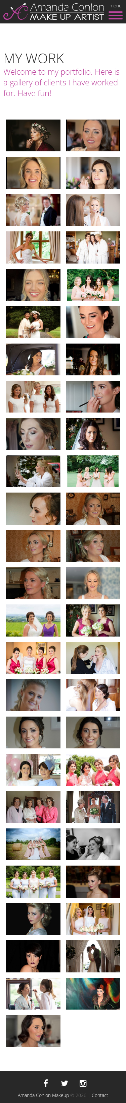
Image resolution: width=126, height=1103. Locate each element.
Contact (100, 1095)
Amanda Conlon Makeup (43, 1095)
